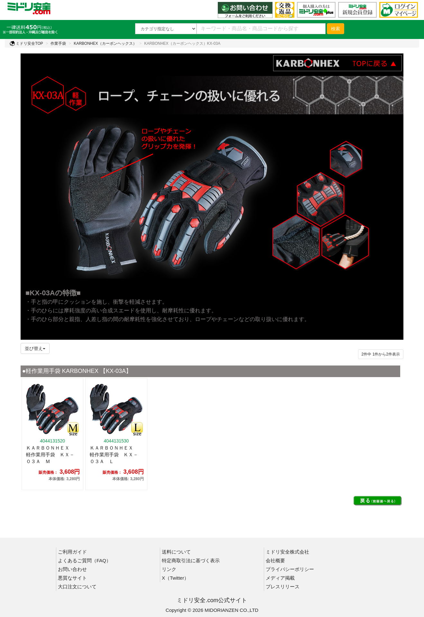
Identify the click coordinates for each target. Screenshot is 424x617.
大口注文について (77, 586)
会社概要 (275, 560)
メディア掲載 (280, 578)
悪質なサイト (72, 578)
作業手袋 (58, 43)
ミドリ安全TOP (26, 43)
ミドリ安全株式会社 (287, 552)
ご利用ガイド (72, 552)
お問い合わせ (72, 569)
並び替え (35, 348)
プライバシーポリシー (290, 569)
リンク (169, 569)
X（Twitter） (175, 578)
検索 (335, 28)
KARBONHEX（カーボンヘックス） (105, 43)
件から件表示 (381, 354)
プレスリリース (283, 586)
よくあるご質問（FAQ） (84, 560)
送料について (176, 552)
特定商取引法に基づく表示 (191, 560)
